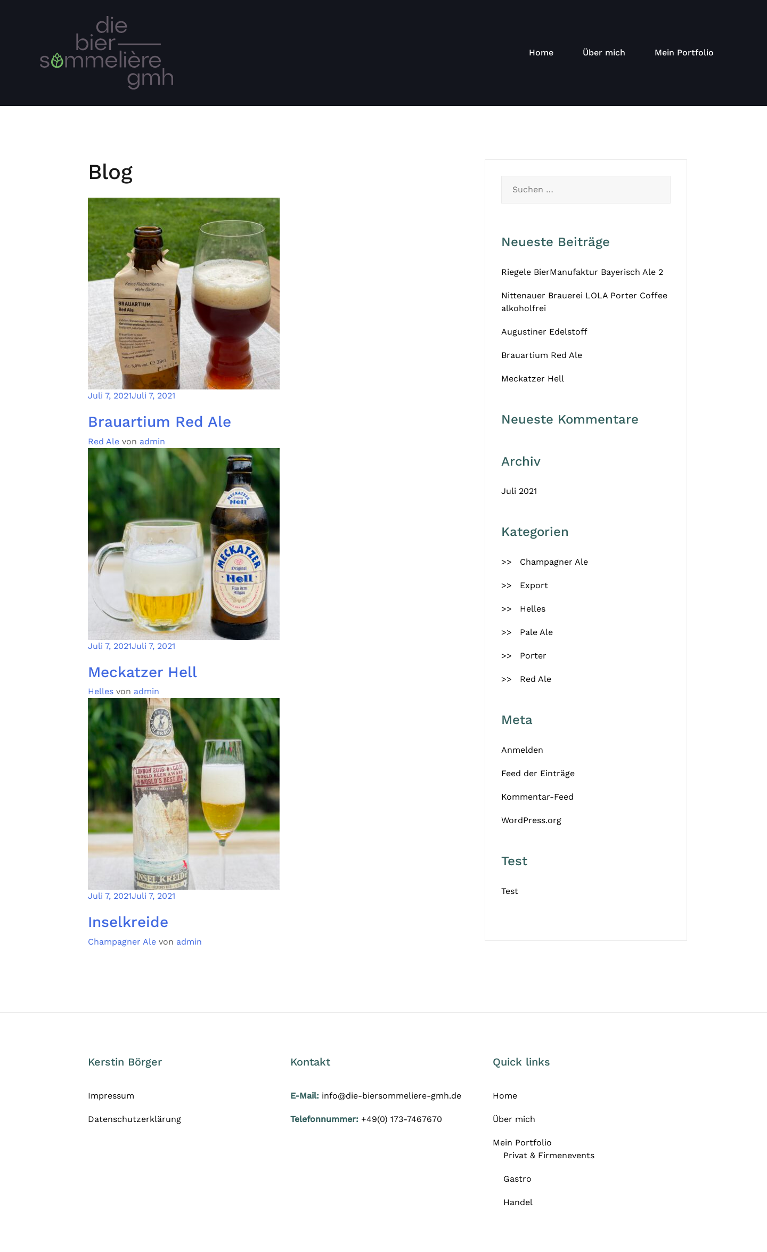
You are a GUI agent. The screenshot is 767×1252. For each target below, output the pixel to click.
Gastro (517, 1179)
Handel (518, 1202)
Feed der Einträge (538, 773)
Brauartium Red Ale (159, 421)
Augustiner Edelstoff (544, 332)
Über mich (604, 52)
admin (152, 441)
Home (541, 52)
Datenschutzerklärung (134, 1119)
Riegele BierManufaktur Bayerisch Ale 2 (582, 272)
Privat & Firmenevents (548, 1155)
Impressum (111, 1096)
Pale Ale (536, 632)
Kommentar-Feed (537, 797)
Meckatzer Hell (142, 672)
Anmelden (522, 750)
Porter (533, 656)
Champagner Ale (122, 942)
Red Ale (103, 441)
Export (534, 585)
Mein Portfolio (684, 52)
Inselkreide (128, 922)
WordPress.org (531, 820)
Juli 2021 (519, 491)
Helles (100, 691)
